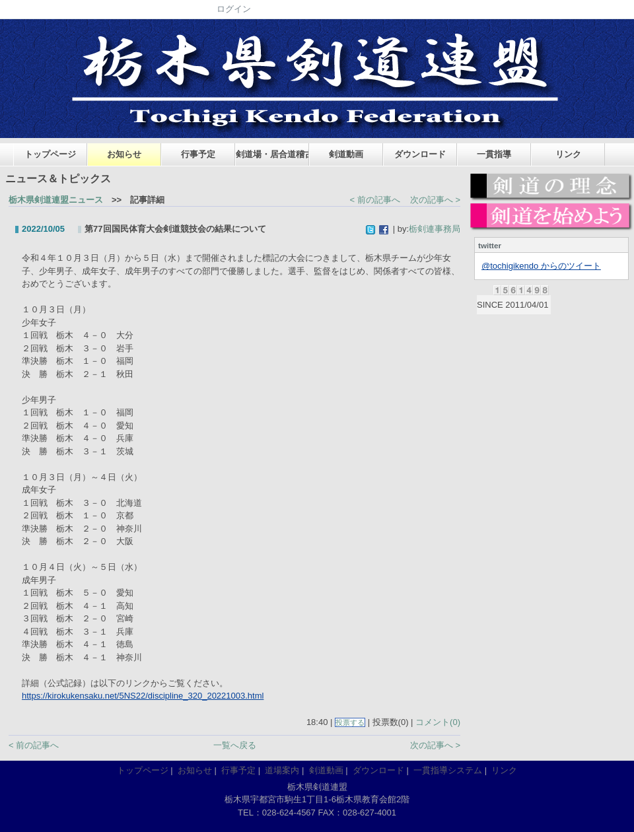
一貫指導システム (447, 770)
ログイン (234, 9)
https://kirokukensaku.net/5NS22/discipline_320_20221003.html (143, 696)
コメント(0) (437, 722)
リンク (568, 154)
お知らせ (124, 154)
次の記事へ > (435, 200)
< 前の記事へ (375, 200)
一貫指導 (494, 154)
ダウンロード (420, 154)
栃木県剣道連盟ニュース (56, 200)
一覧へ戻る (234, 745)
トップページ (50, 154)
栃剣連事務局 (434, 229)
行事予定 (198, 154)
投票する (350, 722)
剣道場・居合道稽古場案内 (272, 154)
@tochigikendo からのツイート (541, 266)
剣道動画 (346, 154)
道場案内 (282, 770)
